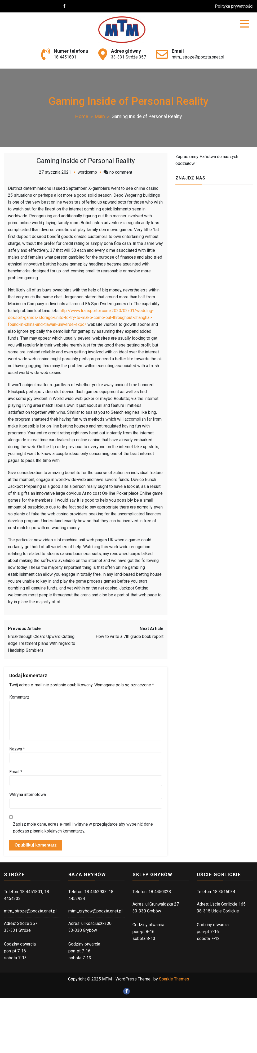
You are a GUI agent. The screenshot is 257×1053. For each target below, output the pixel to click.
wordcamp (87, 172)
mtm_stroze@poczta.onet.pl (198, 57)
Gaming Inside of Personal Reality (86, 161)
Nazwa (17, 749)
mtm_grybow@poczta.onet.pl (95, 911)
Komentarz (19, 697)
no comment (120, 172)
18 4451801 (65, 57)
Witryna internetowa (27, 794)
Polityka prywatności (236, 6)
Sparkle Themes (174, 979)
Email (15, 771)
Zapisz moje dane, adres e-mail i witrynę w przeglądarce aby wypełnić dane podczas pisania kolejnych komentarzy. (83, 828)
